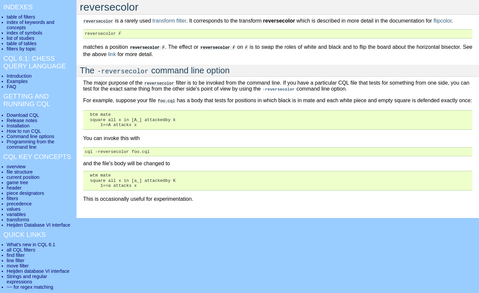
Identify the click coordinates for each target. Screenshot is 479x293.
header (14, 187)
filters (12, 198)
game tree (17, 182)
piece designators (25, 193)
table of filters (21, 17)
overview (16, 166)
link (112, 54)
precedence (19, 203)
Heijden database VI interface (38, 271)
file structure (20, 172)
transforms (18, 219)
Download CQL (23, 115)
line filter (16, 260)
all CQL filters (21, 250)
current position (23, 177)
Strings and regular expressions (27, 279)
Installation (18, 125)
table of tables (22, 43)
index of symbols (24, 33)
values (14, 209)
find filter (16, 255)
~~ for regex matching (30, 287)
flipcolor (442, 21)
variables (16, 214)
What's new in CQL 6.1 (31, 244)
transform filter (169, 21)
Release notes (22, 120)
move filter (18, 265)
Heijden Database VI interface (38, 225)
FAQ (11, 86)
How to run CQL (24, 131)
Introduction (19, 76)
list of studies (20, 38)
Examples (17, 81)
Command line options (30, 136)
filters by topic (21, 48)
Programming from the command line (30, 144)
